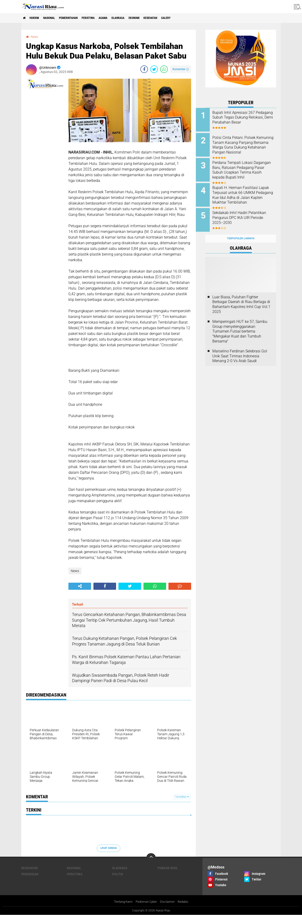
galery (199, 18)
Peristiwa (104, 18)
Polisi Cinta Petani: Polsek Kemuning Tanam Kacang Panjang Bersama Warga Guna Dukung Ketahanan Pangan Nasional (243, 146)
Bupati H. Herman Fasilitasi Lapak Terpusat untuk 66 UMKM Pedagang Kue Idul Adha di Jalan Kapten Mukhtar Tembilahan (247, 194)
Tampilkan (182, 796)
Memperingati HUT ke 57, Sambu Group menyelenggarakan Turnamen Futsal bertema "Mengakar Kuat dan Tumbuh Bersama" (239, 324)
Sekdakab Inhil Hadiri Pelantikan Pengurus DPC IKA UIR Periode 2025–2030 (246, 213)
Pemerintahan (80, 18)
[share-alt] (79, 586)
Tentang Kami (121, 902)
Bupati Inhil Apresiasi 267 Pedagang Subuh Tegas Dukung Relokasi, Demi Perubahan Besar (243, 119)
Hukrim (37, 18)
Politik (117, 874)
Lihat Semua (108, 848)
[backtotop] (151, 857)
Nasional (56, 18)
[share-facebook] (144, 69)
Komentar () (180, 69)
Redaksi (185, 902)
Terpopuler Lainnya (240, 231)
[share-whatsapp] (164, 69)
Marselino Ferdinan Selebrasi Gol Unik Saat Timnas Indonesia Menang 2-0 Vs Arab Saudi (239, 348)
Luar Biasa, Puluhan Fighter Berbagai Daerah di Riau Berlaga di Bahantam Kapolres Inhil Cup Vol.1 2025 (241, 296)
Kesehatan (180, 18)
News (35, 36)
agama (122, 18)
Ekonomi (160, 18)
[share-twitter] (154, 69)
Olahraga (140, 18)
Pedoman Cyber (146, 902)
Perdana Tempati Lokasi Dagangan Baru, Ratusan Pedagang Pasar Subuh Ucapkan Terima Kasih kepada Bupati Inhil (242, 170)
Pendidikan (29, 874)
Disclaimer (168, 902)
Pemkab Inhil (168, 868)
